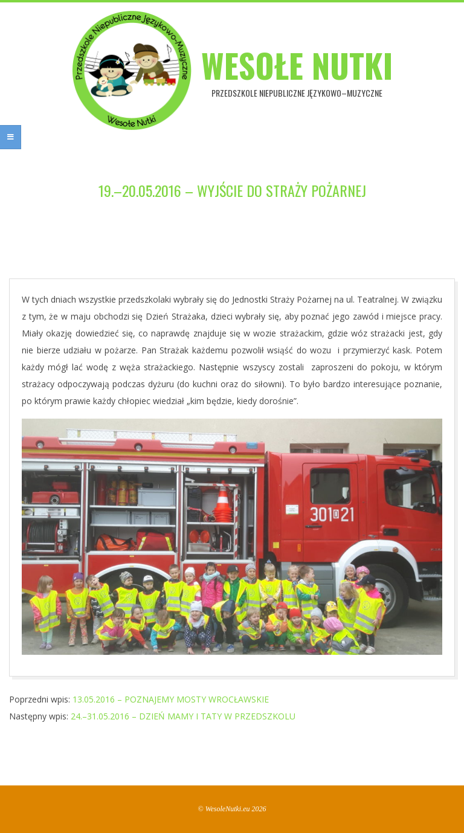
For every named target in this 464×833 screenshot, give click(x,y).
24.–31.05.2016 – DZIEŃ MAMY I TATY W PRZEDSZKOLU (183, 716)
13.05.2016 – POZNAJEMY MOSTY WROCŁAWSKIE (170, 699)
